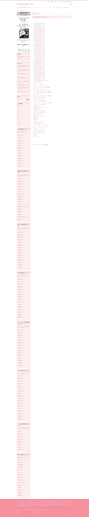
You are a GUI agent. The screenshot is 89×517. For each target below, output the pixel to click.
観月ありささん (21, 244)
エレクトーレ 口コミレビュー (39, 127)
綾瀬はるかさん (21, 196)
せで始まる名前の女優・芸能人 (39, 50)
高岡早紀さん (20, 337)
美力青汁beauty (51, 502)
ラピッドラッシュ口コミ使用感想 (40, 100)
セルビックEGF (51, 501)
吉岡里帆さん (20, 209)
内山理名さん (20, 317)
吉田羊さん (20, 357)
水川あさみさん (21, 299)
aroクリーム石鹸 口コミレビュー (40, 131)
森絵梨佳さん (20, 378)
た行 (43, 7)
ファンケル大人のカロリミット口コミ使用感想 (42, 90)
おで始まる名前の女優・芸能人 (39, 31)
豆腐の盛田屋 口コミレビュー (39, 122)
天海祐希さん (20, 362)
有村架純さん (20, 158)
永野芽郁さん (20, 155)
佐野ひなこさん (21, 444)
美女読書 (35, 134)
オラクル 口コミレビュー (38, 84)
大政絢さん (20, 304)
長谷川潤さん (20, 375)
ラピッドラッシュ (26, 505)
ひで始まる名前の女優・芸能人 (39, 72)
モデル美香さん (21, 398)
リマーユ (20, 505)
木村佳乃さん (20, 204)
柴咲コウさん (20, 165)
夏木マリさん (20, 330)
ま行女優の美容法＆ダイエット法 (40, 79)
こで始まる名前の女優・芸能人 (39, 41)
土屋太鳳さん (20, 163)
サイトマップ (35, 13)
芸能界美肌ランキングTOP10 (23, 206)
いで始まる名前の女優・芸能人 (39, 26)
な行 (47, 7)
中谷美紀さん (20, 181)
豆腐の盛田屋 (30, 501)
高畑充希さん (20, 294)
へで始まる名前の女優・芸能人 (39, 75)
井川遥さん (20, 178)
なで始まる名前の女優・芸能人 (39, 62)
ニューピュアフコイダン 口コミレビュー (41, 126)
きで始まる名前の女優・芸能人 (39, 36)
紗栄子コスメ (20, 490)
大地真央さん (20, 350)
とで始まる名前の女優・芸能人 (39, 60)
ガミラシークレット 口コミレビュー (40, 85)
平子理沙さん (20, 462)
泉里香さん (20, 393)
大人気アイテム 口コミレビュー (40, 129)
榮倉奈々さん (20, 232)
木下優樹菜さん (21, 464)
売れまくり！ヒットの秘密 (38, 132)
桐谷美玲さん (20, 260)
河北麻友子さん (21, 239)
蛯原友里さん (20, 418)
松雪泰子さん (20, 186)
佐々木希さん (20, 284)
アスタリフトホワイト (38, 82)
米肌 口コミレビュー (38, 114)
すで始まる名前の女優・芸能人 (39, 48)
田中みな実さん (21, 474)
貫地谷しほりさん (21, 194)
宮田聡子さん (20, 406)
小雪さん (19, 191)
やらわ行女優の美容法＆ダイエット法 (40, 80)
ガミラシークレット (66, 501)
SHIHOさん (20, 388)
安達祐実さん (20, 211)
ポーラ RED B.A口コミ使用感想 (39, 97)
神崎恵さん (20, 487)
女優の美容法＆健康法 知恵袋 (25, 3)
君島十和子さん (21, 467)
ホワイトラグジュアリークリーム (35, 505)
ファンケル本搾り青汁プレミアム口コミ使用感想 (42, 92)
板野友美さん (20, 492)
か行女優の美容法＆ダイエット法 (40, 35)
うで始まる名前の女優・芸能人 (39, 28)
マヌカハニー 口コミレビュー (39, 99)
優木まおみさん (21, 449)
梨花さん (19, 385)
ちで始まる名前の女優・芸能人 (39, 55)
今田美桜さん (20, 265)
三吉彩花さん (20, 262)
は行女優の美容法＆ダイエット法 (40, 70)
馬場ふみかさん (21, 439)
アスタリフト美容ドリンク (59, 502)
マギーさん (20, 408)
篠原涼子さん (20, 148)
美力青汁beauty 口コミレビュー (40, 116)
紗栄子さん (20, 459)
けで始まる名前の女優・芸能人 (39, 40)
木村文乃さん (20, 291)
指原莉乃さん (20, 477)
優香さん (19, 446)
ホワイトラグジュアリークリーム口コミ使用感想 (42, 95)
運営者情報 (36, 117)
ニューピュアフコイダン (43, 501)
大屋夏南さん (20, 416)
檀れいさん (20, 352)
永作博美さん (20, 335)
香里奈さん (20, 242)
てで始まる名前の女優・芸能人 (39, 58)
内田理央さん (20, 247)
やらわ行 (58, 7)
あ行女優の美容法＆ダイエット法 (40, 25)
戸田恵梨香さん (21, 286)
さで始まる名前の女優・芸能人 (39, 43)
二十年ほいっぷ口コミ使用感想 (39, 104)
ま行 (54, 7)
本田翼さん (20, 219)
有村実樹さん (20, 411)
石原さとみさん (21, 135)
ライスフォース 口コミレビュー (40, 121)
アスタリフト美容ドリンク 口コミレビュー (42, 124)
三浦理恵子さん (21, 340)
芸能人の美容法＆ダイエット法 (23, 91)
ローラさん (20, 469)
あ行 (32, 7)
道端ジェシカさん (21, 383)
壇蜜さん (19, 431)
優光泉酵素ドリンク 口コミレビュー (40, 107)
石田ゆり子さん (21, 332)
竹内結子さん (20, 145)
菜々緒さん (20, 252)
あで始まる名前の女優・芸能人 (39, 23)
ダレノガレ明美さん (21, 482)
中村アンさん (20, 472)
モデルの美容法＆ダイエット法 (23, 85)
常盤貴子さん (20, 347)
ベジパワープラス (37, 94)
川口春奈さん (20, 296)
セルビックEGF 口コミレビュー (40, 89)
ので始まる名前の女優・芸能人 (39, 67)
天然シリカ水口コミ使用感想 (39, 112)
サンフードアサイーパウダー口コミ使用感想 (42, 87)
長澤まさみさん (21, 234)
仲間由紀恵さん (21, 140)
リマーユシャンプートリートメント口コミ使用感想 (43, 102)
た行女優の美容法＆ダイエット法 (40, 53)
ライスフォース (24, 501)
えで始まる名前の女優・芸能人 (39, 30)
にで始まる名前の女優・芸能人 (39, 65)
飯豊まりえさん (21, 309)
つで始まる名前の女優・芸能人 (39, 57)
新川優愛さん (20, 267)
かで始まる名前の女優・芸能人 (39, 33)
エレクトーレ (35, 501)
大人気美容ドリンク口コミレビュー (42, 502)
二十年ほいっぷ (31, 502)
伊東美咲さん (20, 365)
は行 (50, 7)
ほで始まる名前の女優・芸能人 (39, 77)
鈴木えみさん (20, 380)
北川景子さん (20, 143)
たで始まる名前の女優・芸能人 (39, 52)
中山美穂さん (20, 360)
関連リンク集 (36, 119)
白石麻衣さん (20, 153)
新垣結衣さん (20, 199)
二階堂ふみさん (21, 160)
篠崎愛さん (20, 441)
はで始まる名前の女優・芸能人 (39, 68)
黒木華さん (20, 214)
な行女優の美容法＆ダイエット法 (40, 63)
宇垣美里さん (20, 495)
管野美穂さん (20, 201)
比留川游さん (20, 401)
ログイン (70, 515)
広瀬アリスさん (21, 301)
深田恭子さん (20, 279)
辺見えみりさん (21, 289)
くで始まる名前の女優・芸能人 (39, 38)
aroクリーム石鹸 (25, 502)
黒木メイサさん (21, 281)
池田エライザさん (21, 396)
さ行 (39, 7)
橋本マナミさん (21, 434)
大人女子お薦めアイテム (38, 109)
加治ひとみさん (21, 403)
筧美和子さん (20, 436)
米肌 (19, 501)
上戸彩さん (20, 138)
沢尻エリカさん (21, 237)
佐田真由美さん (21, 413)
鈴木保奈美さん (21, 342)
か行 (36, 7)
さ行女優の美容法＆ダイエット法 (40, 45)
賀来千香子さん (21, 345)
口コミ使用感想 (65, 7)
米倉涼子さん (20, 257)
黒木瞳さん (20, 355)
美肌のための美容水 (21, 216)
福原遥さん (20, 314)
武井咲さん (20, 150)
